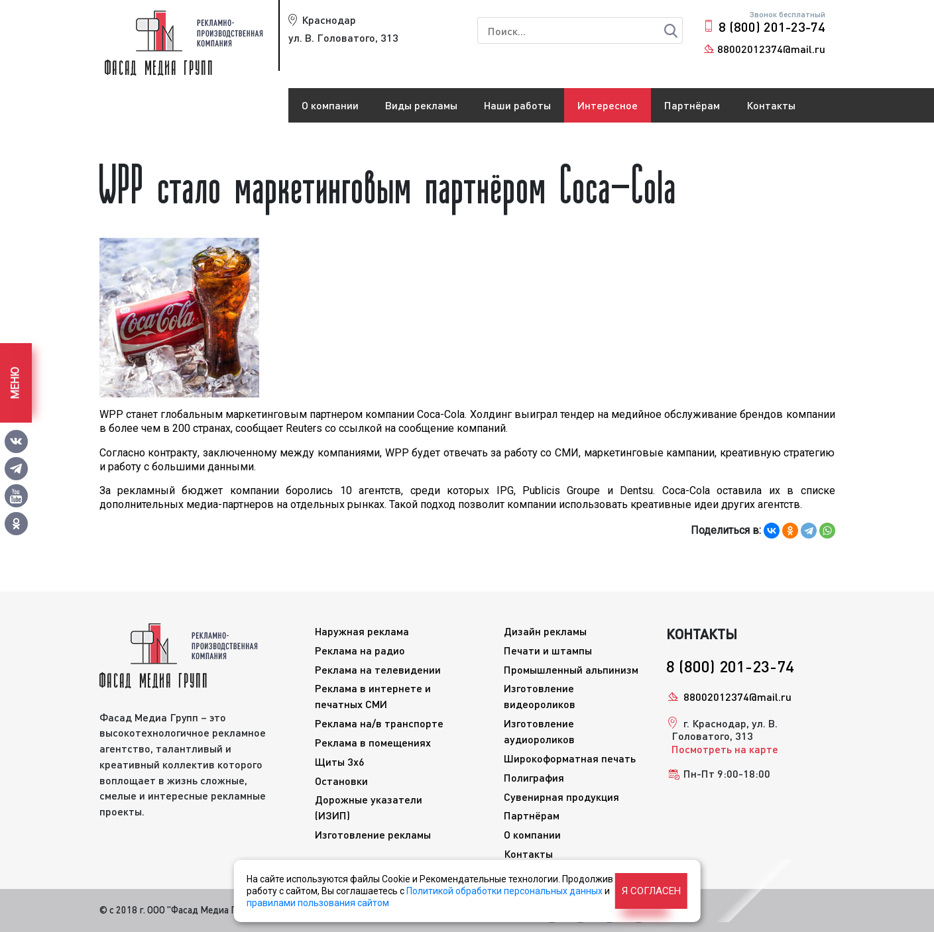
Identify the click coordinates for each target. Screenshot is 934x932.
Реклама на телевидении (378, 669)
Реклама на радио (360, 650)
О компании (330, 105)
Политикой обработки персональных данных (504, 891)
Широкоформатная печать (570, 758)
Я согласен (651, 891)
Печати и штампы (548, 650)
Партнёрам (692, 105)
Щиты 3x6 (340, 761)
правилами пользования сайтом (318, 903)
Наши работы (517, 105)
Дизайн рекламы (545, 631)
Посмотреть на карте (724, 749)
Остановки (341, 780)
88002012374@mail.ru (771, 48)
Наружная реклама (362, 631)
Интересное (607, 105)
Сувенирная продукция (561, 796)
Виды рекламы (421, 105)
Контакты (770, 105)
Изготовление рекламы (373, 834)
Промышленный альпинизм (571, 669)
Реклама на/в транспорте (379, 723)
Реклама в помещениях (373, 742)
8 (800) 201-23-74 (772, 26)
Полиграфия (534, 777)
